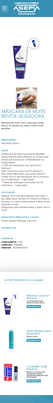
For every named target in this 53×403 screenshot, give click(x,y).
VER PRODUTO (33, 306)
